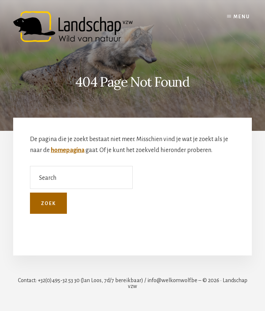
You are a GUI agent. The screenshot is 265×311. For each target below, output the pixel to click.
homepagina (67, 150)
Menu (242, 16)
